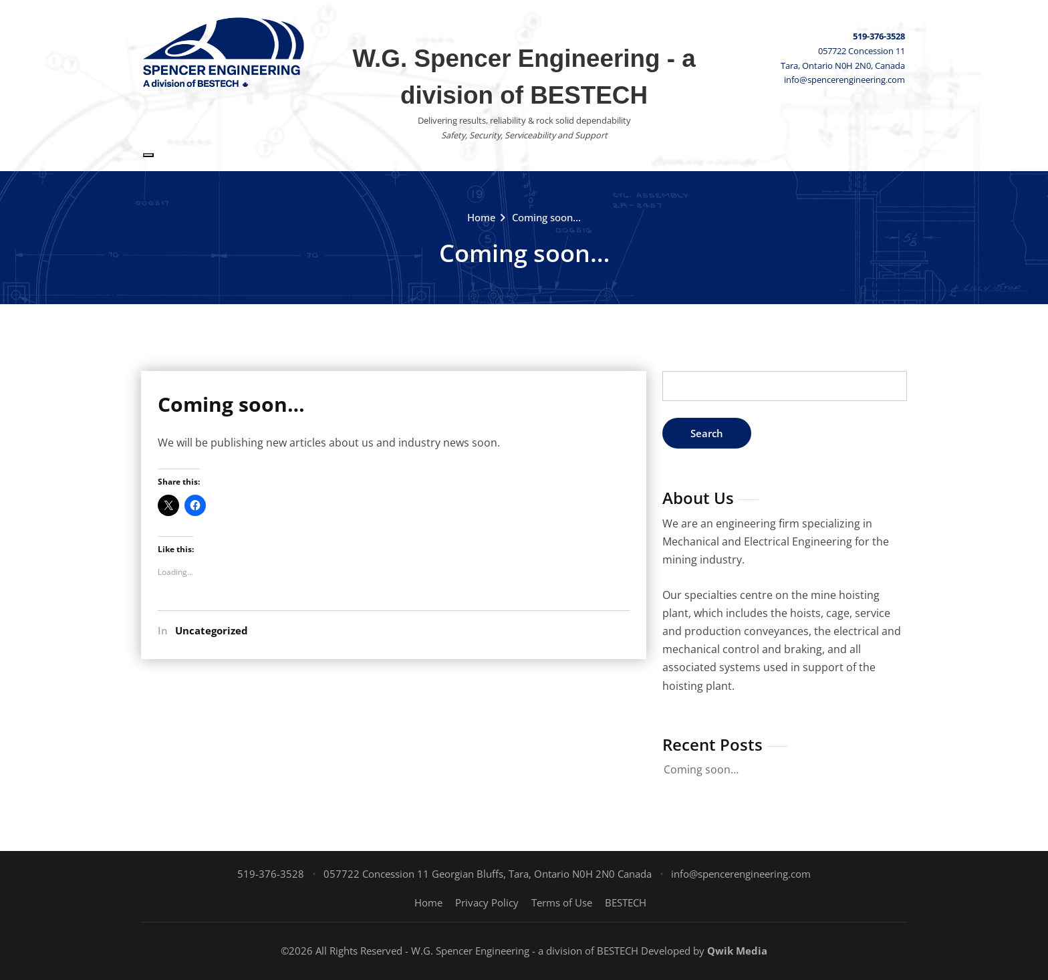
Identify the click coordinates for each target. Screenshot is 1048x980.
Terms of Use (561, 902)
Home (481, 217)
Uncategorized (211, 630)
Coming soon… (546, 217)
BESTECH (625, 902)
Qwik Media (737, 950)
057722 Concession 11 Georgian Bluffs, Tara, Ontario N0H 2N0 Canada (487, 873)
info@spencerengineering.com (844, 80)
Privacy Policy (487, 902)
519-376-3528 (879, 36)
